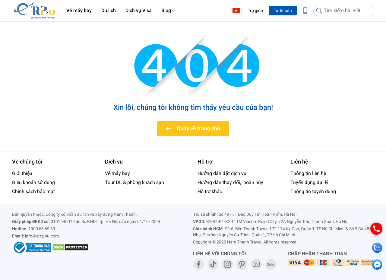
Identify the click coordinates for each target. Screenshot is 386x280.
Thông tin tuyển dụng (313, 191)
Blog (166, 10)
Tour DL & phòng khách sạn (134, 182)
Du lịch (108, 10)
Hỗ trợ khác (210, 191)
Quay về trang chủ (198, 128)
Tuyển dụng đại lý (309, 182)
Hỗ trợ (205, 161)
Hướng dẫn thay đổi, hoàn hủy (230, 182)
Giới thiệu (22, 173)
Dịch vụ (114, 161)
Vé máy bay (79, 10)
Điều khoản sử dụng (33, 182)
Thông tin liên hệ (308, 173)
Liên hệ (299, 161)
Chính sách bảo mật (33, 191)
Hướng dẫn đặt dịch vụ (222, 173)
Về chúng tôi (27, 161)
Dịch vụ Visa (138, 10)
